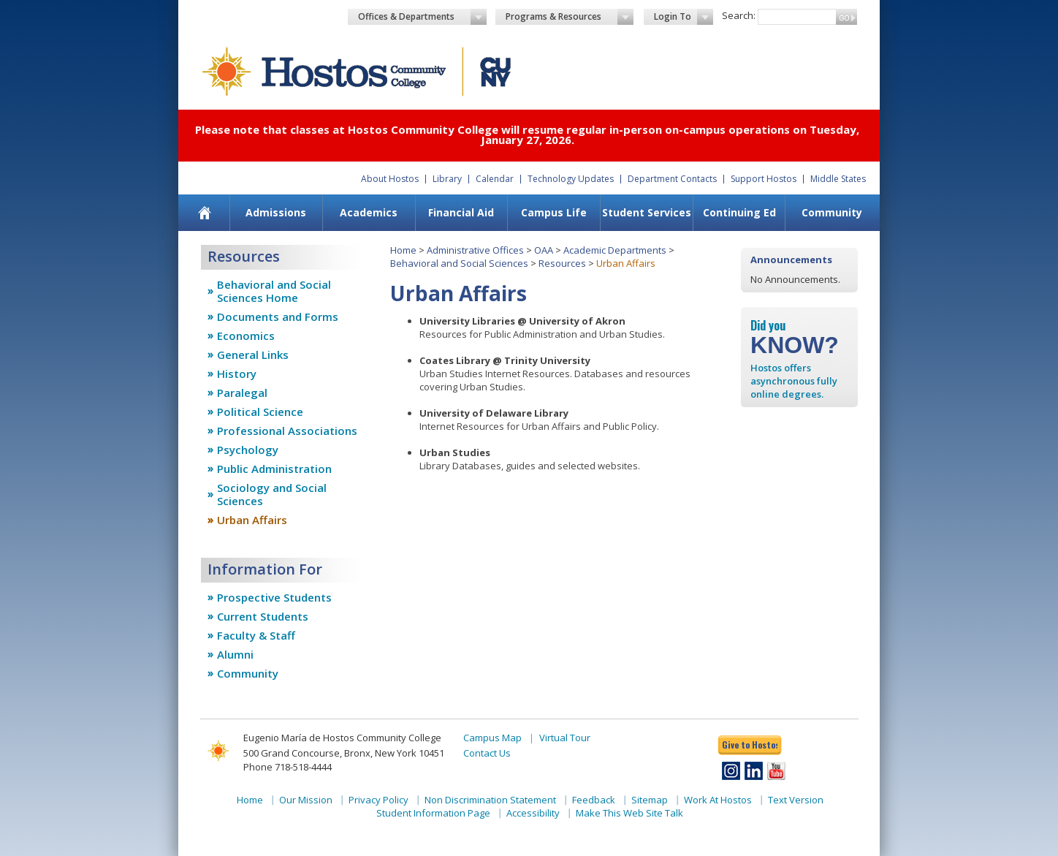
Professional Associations (287, 430)
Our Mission (305, 799)
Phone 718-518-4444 (287, 766)
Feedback (593, 799)
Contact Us (487, 753)
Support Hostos (763, 179)
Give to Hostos (749, 744)
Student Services (646, 212)
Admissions (276, 212)
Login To (683, 17)
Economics (246, 335)
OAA (543, 250)
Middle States (838, 179)
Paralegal (242, 392)
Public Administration (274, 468)
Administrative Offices (475, 250)
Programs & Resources (570, 17)
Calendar (495, 179)
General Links (253, 354)
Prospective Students (274, 597)
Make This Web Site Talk (629, 812)
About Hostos (390, 179)
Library (447, 179)
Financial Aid (461, 212)
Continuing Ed (739, 212)
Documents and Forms (277, 316)
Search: (739, 15)
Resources (562, 263)
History (236, 373)
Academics (368, 212)
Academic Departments (614, 250)
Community (832, 212)
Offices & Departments (422, 17)
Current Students (262, 616)
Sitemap (649, 799)
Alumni (235, 654)
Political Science (260, 411)
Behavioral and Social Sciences (459, 263)
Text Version (795, 799)
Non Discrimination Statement (490, 799)
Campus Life (554, 212)
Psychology (247, 449)
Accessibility (533, 812)
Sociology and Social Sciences (272, 494)
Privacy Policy (378, 799)
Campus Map (492, 737)
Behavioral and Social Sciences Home (274, 291)
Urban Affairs (252, 519)
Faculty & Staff (256, 635)
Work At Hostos (718, 799)
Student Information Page (433, 812)
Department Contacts (672, 179)
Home (403, 250)
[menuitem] (204, 212)
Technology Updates (571, 179)
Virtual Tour (564, 737)
